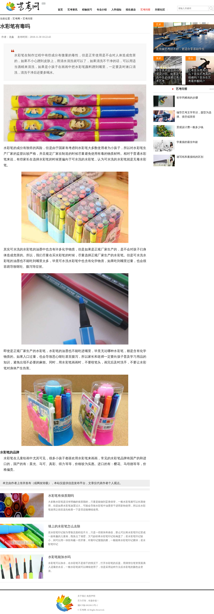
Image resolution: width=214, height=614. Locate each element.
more (212, 89)
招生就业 (131, 9)
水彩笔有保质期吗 (61, 495)
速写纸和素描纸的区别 (190, 156)
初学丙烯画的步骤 (187, 97)
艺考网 (16, 18)
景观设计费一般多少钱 (190, 127)
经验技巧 (87, 9)
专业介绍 (102, 9)
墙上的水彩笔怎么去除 (64, 526)
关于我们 (82, 596)
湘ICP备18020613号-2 (88, 605)
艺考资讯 (72, 9)
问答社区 (160, 9)
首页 (60, 9)
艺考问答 (145, 9)
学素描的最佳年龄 (187, 142)
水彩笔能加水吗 (59, 557)
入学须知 (116, 9)
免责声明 (91, 596)
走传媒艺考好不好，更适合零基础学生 (180, 48)
